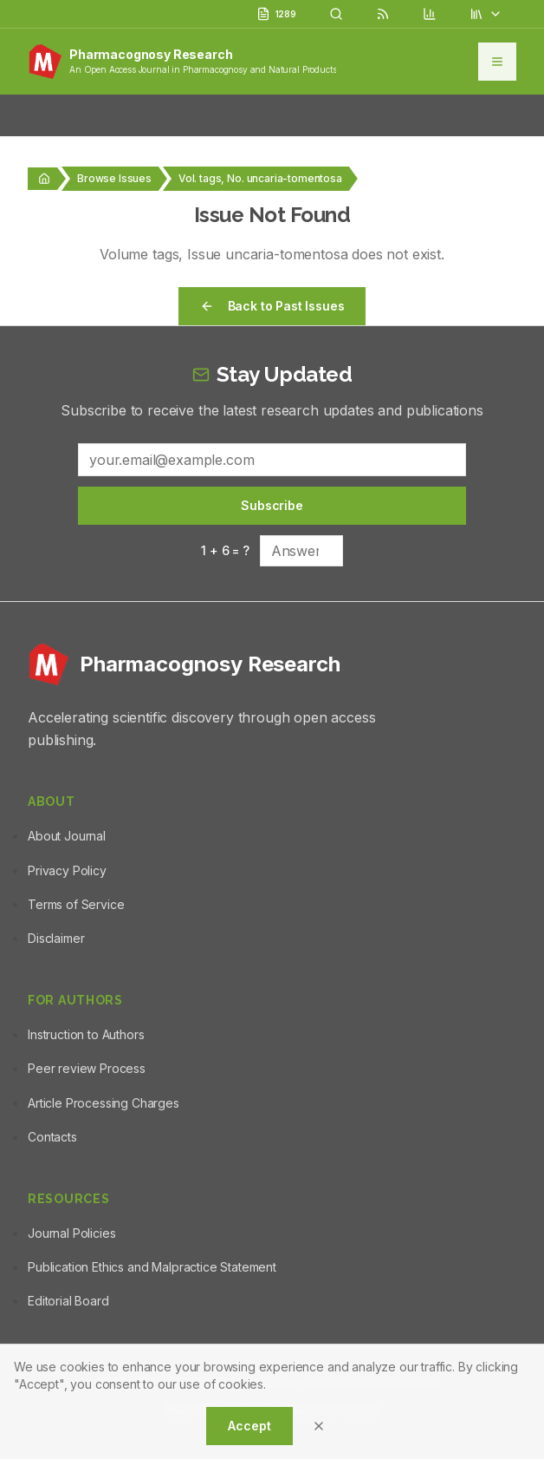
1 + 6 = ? (225, 550)
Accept (249, 1425)
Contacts (52, 1136)
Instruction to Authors (86, 1034)
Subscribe (272, 505)
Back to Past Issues (272, 305)
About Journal (67, 835)
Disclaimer (56, 938)
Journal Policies (71, 1233)
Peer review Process (87, 1068)
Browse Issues (114, 178)
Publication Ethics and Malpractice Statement (152, 1266)
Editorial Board (68, 1300)
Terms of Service (76, 904)
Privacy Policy (67, 870)
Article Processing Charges (103, 1103)
